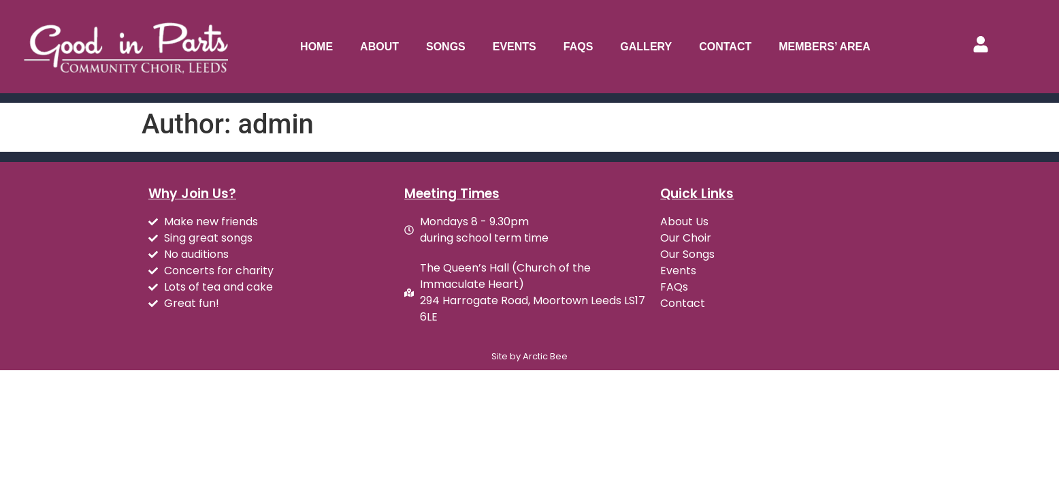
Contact (725, 46)
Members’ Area (824, 46)
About (379, 46)
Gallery (646, 46)
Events (514, 46)
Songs (446, 46)
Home (316, 46)
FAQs (578, 46)
